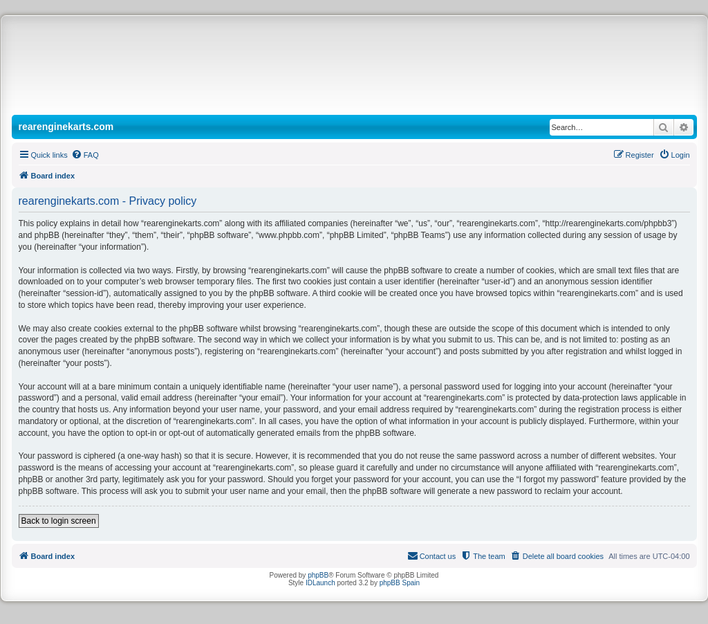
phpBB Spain (400, 583)
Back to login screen (58, 521)
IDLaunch (320, 583)
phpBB (318, 575)
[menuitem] (85, 155)
